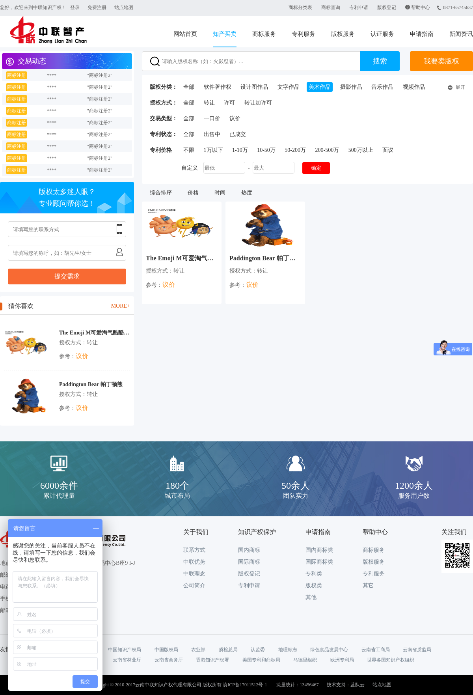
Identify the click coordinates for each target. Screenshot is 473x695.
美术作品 (320, 87)
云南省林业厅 (127, 660)
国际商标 (249, 562)
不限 (188, 150)
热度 (246, 193)
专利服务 (303, 34)
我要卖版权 (441, 61)
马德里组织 (305, 660)
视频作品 (414, 87)
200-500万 (327, 150)
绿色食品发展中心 (329, 649)
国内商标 (249, 550)
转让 (209, 103)
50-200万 (295, 150)
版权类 (313, 586)
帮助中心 (420, 7)
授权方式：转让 (78, 343)
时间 (219, 193)
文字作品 (288, 87)
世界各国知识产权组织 (390, 660)
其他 (311, 597)
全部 (188, 87)
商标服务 (264, 34)
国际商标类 (319, 562)
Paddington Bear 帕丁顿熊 (91, 384)
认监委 (258, 649)
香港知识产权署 (212, 660)
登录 (75, 7)
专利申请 (358, 7)
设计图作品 (254, 87)
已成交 (237, 134)
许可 (229, 103)
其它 (368, 586)
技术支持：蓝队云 (346, 685)
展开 (460, 87)
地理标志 (287, 649)
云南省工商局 (375, 649)
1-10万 (240, 150)
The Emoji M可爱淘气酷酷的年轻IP (94, 333)
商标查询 (330, 7)
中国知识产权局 (124, 649)
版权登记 (386, 7)
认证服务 (382, 34)
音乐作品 (382, 87)
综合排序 (161, 193)
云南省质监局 (417, 649)
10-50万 (266, 150)
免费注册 (97, 7)
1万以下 (213, 150)
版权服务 (343, 34)
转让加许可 (258, 103)
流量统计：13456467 (297, 685)
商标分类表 (300, 7)
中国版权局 (166, 649)
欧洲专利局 (342, 660)
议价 (234, 118)
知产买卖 (224, 34)
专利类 (313, 574)
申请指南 (422, 34)
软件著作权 (217, 87)
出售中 (212, 134)
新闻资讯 (461, 34)
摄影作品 (351, 87)
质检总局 (228, 649)
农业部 (198, 649)
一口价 (212, 118)
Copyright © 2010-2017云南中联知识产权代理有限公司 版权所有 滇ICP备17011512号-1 (178, 685)
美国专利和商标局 (261, 660)
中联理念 (194, 574)
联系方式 (194, 550)
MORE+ (120, 306)
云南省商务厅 (169, 660)
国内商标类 (319, 550)
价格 (193, 193)
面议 (387, 150)
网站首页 (185, 34)
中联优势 (194, 562)
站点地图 (123, 7)
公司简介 (194, 586)
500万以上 (360, 150)
